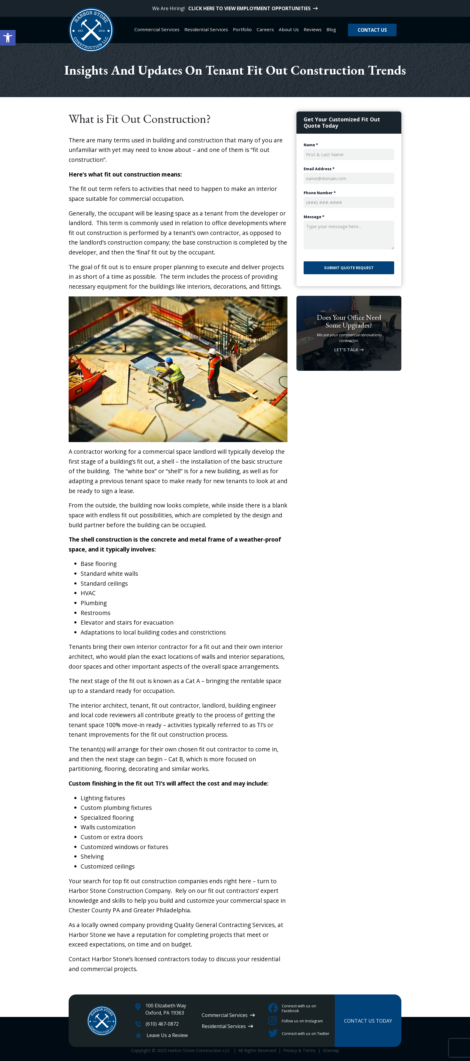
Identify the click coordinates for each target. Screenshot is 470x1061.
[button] (8, 38)
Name (311, 145)
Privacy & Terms (299, 1050)
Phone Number (320, 193)
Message (314, 217)
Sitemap (331, 1050)
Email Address (319, 169)
